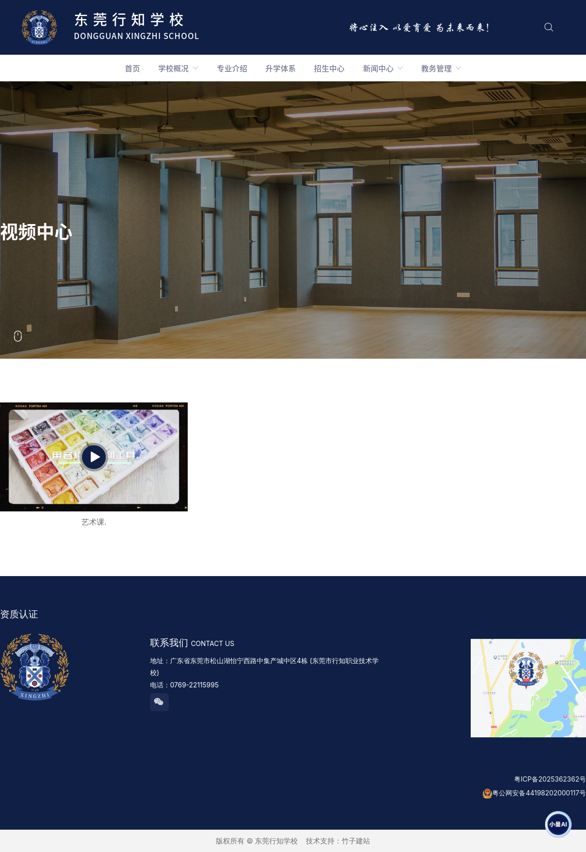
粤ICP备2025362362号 (550, 779)
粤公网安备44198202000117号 (539, 793)
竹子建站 (356, 840)
